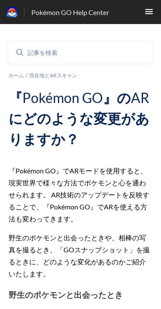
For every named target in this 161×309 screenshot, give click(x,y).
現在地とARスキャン (53, 75)
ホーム (16, 75)
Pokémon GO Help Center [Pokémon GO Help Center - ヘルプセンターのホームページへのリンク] (70, 12)
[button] (149, 14)
